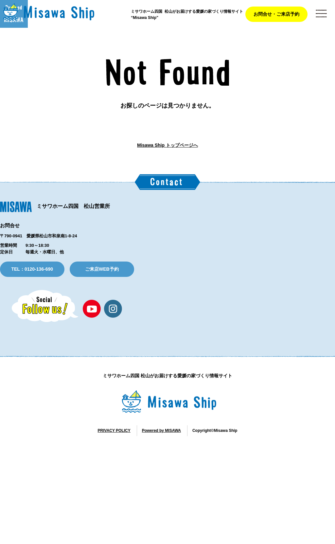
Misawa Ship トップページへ (167, 173)
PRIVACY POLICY (114, 532)
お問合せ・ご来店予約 (276, 14)
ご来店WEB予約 (102, 370)
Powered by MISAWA (161, 532)
